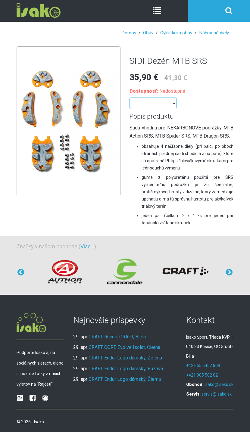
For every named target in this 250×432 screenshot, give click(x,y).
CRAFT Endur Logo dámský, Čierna (125, 379)
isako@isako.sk (219, 384)
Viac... (87, 246)
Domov (128, 33)
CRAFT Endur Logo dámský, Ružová (126, 368)
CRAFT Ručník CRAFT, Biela (117, 337)
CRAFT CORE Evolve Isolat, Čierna (124, 347)
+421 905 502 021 (203, 375)
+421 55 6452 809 (203, 365)
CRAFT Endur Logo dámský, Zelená (125, 358)
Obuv (148, 33)
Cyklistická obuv (176, 33)
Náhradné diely (214, 33)
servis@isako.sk (217, 394)
